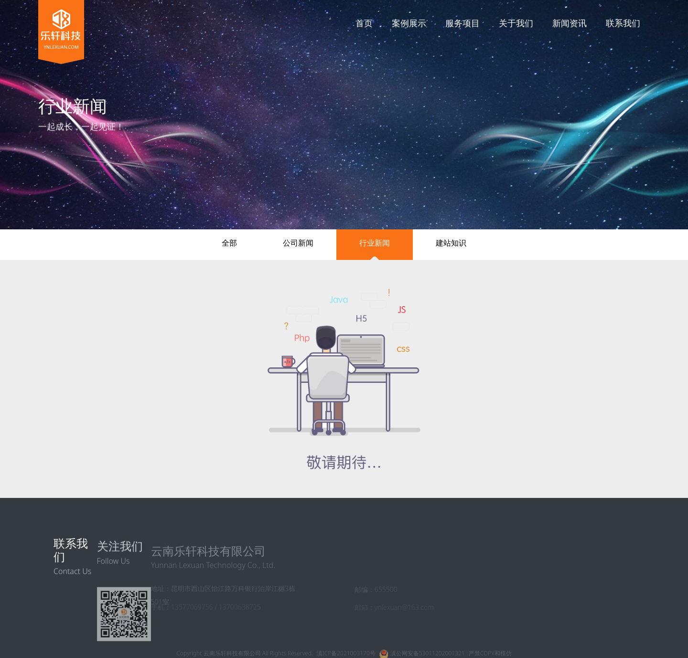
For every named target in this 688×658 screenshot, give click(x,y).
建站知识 (451, 242)
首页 (364, 23)
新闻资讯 (569, 23)
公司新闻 (298, 242)
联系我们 (623, 23)
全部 (229, 242)
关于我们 (516, 23)
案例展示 (409, 23)
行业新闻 (374, 242)
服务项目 (462, 23)
